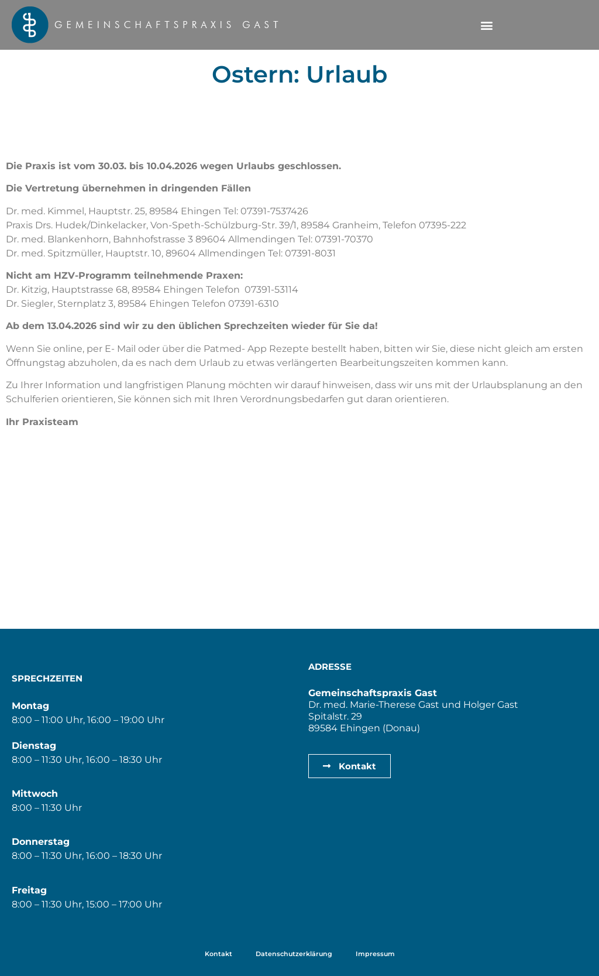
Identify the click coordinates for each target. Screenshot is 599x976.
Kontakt (218, 954)
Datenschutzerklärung (294, 954)
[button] (486, 25)
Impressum (375, 954)
